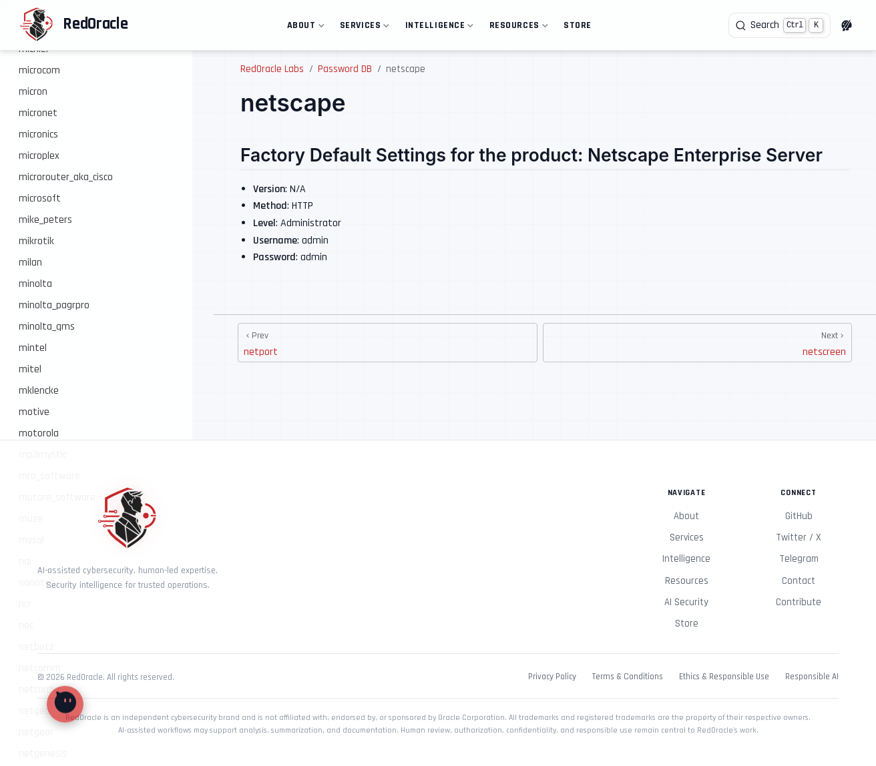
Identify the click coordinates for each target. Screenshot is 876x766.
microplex (39, 156)
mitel (30, 369)
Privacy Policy (552, 677)
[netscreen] (697, 342)
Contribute (798, 602)
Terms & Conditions (627, 677)
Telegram (799, 558)
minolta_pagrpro (54, 305)
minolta (35, 284)
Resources (517, 27)
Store (578, 25)
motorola (39, 433)
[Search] (779, 25)
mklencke (39, 391)
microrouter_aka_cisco (66, 177)
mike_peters (45, 220)
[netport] (387, 342)
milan (30, 263)
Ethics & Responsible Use (724, 677)
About (304, 27)
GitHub (799, 516)
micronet (38, 113)
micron (33, 92)
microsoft (40, 199)
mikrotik (36, 241)
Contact (798, 580)
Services (363, 27)
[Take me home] (73, 25)
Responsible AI (812, 677)
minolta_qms (47, 327)
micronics (38, 134)
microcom (39, 70)
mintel (33, 348)
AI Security (686, 602)
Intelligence (438, 27)
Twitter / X (798, 537)
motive (34, 412)
